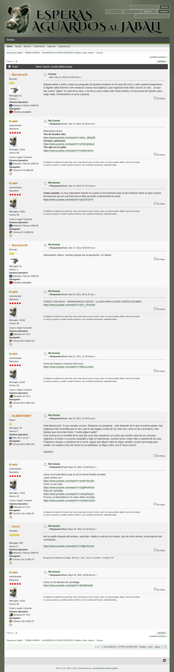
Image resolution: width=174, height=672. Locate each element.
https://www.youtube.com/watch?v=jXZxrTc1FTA (68, 199)
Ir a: (97, 647)
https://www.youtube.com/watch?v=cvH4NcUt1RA (69, 500)
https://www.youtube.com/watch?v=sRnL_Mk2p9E (69, 137)
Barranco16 (19, 74)
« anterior (153, 57)
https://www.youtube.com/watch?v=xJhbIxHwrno (69, 150)
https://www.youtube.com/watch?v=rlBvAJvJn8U (68, 367)
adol (15, 121)
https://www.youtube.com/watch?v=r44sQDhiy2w (69, 494)
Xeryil (16, 526)
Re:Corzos (54, 120)
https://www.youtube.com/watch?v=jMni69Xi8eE (68, 585)
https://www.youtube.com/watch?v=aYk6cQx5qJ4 (69, 144)
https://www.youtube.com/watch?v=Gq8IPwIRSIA (69, 487)
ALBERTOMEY (21, 415)
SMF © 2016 (72, 668)
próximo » (163, 57)
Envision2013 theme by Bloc (105, 668)
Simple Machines (84, 668)
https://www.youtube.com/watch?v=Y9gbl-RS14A (69, 546)
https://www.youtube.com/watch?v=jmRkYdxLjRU (69, 481)
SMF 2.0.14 (60, 668)
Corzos (52, 74)
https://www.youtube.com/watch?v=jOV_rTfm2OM (69, 305)
